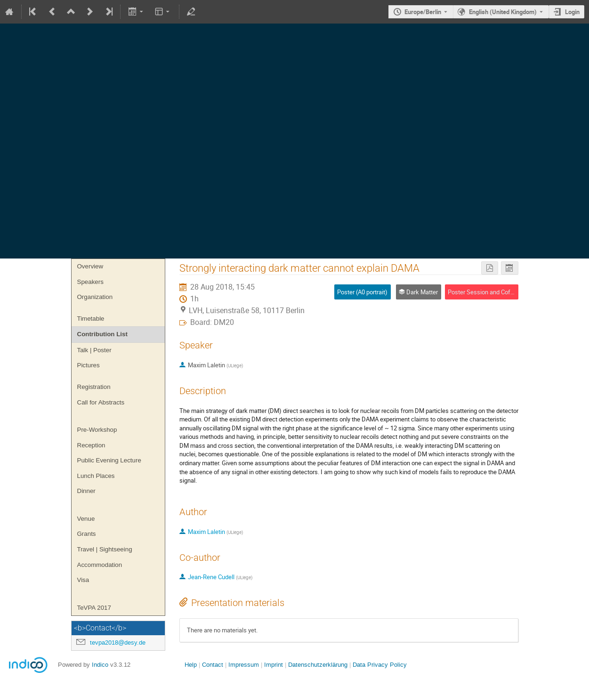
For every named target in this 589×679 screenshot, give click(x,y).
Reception (91, 445)
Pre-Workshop (97, 429)
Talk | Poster (94, 350)
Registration (94, 386)
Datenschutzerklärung (316, 665)
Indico (100, 665)
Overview (90, 266)
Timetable (91, 318)
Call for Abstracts (101, 402)
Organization (95, 296)
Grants (86, 533)
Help (191, 665)
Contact (212, 665)
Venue (86, 518)
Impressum (242, 665)
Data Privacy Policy (379, 665)
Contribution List (102, 334)
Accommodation (99, 564)
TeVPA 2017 (94, 607)
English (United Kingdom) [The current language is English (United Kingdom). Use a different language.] (503, 12)
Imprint (272, 665)
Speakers (90, 281)
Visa (83, 579)
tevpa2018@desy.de (117, 643)
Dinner (86, 490)
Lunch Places (96, 475)
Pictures (88, 365)
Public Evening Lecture (109, 460)
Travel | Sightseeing (104, 549)
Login (572, 12)
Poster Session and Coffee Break (492, 292)
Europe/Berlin (422, 12)
